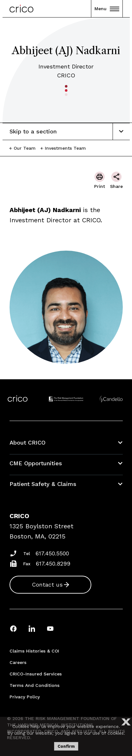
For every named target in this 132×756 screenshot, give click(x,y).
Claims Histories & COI (34, 650)
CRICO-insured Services (36, 673)
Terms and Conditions (34, 685)
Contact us (47, 584)
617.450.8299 (53, 563)
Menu (106, 8)
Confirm (66, 746)
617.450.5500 (52, 553)
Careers (18, 662)
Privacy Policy (25, 696)
